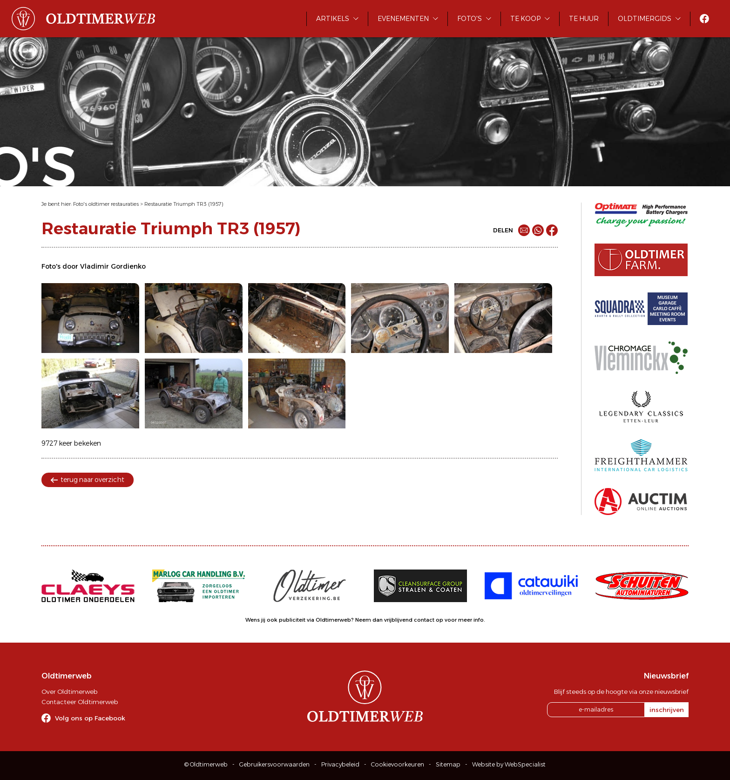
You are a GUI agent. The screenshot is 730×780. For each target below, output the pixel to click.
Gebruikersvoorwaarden (274, 764)
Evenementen (403, 18)
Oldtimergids (644, 18)
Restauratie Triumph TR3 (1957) (183, 204)
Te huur (584, 18)
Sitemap (448, 764)
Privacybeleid (340, 764)
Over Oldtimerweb (69, 691)
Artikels (332, 18)
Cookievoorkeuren (397, 764)
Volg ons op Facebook (90, 718)
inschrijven (666, 709)
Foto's (469, 18)
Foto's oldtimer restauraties (106, 204)
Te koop (525, 18)
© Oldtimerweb (206, 764)
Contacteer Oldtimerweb (79, 701)
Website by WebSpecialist (509, 764)
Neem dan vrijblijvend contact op (399, 620)
